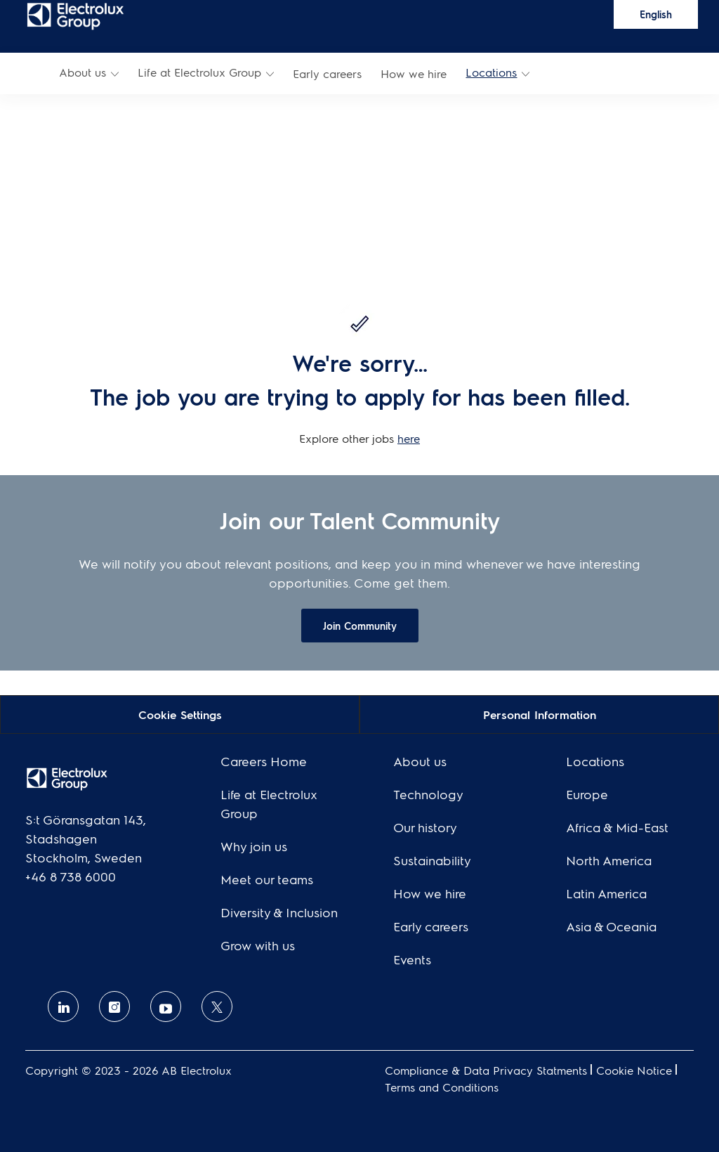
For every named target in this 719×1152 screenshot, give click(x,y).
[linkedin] (63, 1006)
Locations (491, 72)
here (408, 438)
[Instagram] (114, 1006)
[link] (75, 15)
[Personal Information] (539, 714)
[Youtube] (165, 1006)
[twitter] (217, 1006)
